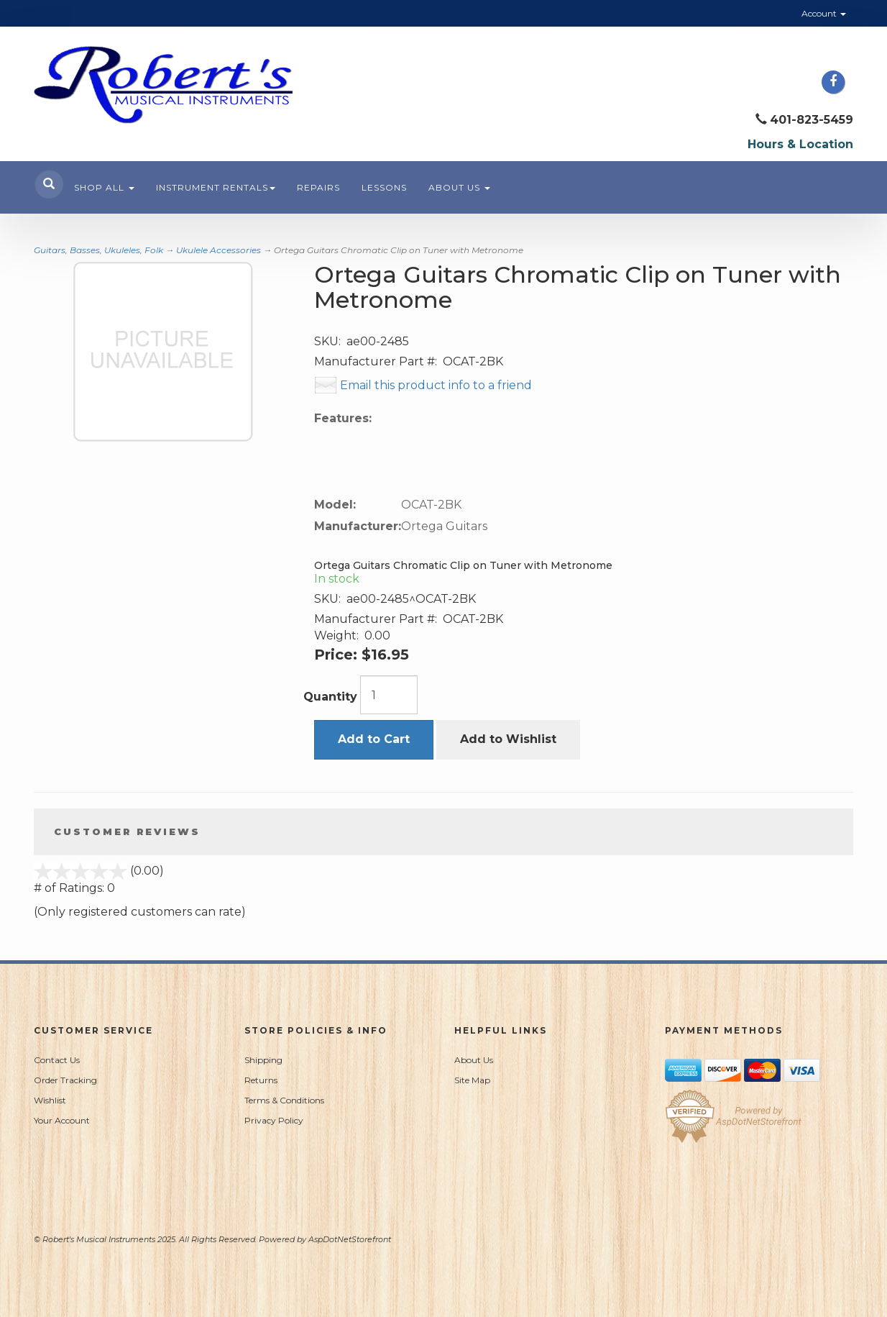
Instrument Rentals (215, 187)
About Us (459, 187)
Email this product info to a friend (436, 385)
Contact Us (57, 1059)
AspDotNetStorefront (349, 1239)
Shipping (263, 1059)
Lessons (384, 187)
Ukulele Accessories (218, 250)
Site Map (472, 1080)
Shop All (104, 187)
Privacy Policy (273, 1120)
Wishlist (50, 1100)
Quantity (330, 696)
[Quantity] (389, 694)
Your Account (62, 1120)
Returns (260, 1080)
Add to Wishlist (508, 739)
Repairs (318, 187)
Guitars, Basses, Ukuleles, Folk (98, 250)
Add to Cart (374, 739)
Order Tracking (65, 1080)
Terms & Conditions (284, 1100)
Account (823, 13)
